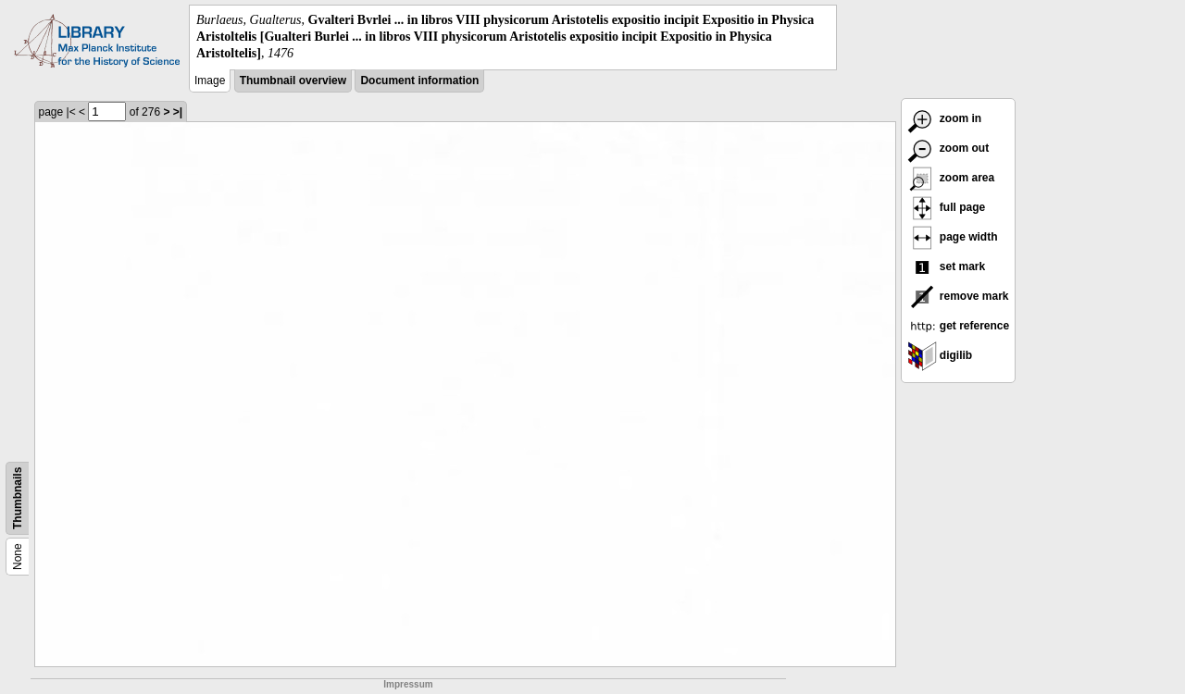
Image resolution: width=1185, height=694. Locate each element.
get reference (958, 325)
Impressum (407, 684)
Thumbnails (17, 497)
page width (952, 236)
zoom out (948, 148)
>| (177, 111)
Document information (419, 80)
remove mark (958, 296)
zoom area (951, 177)
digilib (940, 355)
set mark (946, 266)
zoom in (944, 118)
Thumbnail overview (293, 80)
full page (946, 207)
